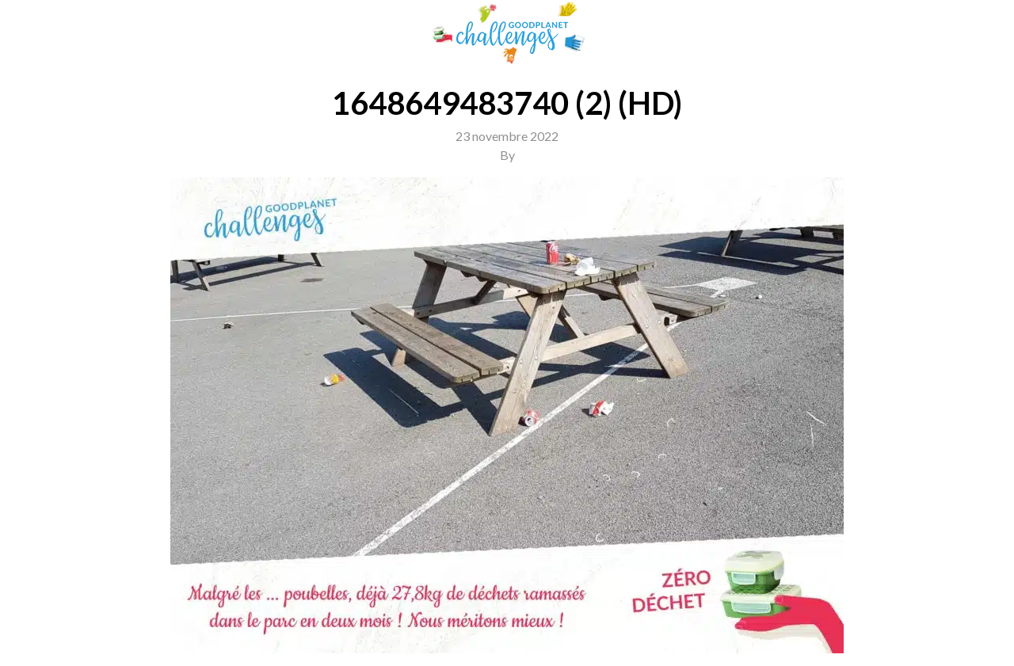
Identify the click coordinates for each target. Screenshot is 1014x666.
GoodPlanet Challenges (507, 33)
